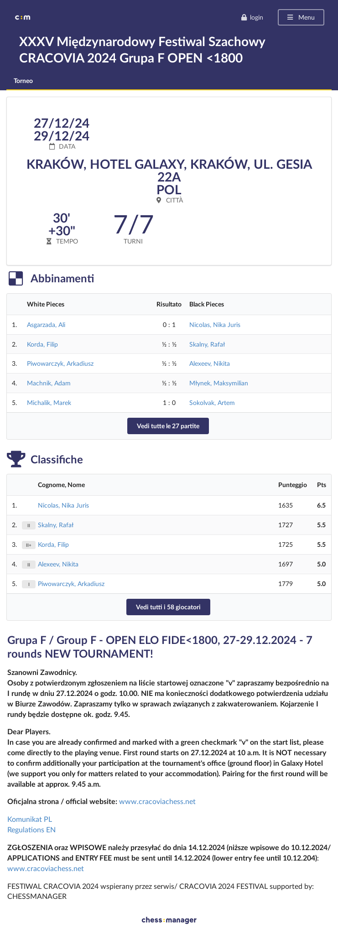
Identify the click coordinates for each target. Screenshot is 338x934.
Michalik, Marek (49, 402)
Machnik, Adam (49, 383)
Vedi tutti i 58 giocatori (168, 607)
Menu (300, 17)
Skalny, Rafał (207, 344)
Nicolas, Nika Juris (214, 324)
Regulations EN (31, 829)
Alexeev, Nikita (209, 363)
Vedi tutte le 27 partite (168, 426)
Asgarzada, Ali (46, 324)
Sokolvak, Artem (212, 402)
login (252, 17)
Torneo (23, 80)
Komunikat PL (29, 819)
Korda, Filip (42, 344)
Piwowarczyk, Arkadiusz (60, 363)
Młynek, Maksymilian (218, 383)
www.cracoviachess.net (157, 801)
